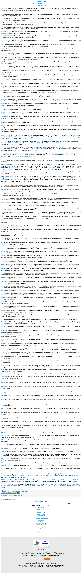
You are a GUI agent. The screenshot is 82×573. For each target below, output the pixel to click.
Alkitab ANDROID (41, 509)
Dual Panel (41, 532)
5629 (13, 166)
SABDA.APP (41, 526)
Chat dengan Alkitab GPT (17, 495)
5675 (54, 169)
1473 (9, 181)
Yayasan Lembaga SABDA (36, 553)
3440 (5, 137)
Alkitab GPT (13, 499)
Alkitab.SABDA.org (41, 523)
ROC (48, 505)
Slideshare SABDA (53, 555)
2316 (19, 137)
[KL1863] (39, 3)
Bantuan (41, 530)
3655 (10, 480)
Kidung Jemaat (41, 515)
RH (45, 505)
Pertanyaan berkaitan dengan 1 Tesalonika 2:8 (15, 491)
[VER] (34, 3)
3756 (77, 135)
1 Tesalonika (39, 5)
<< (35, 5)
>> (47, 5)
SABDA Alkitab (28, 555)
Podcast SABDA (40, 555)
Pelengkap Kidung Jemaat (41, 518)
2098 (12, 137)
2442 (31, 135)
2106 (48, 135)
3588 (58, 166)
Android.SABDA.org (41, 524)
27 (2, 138)
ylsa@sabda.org (41, 566)
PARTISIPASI (40, 559)
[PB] (48, 3)
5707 (70, 164)
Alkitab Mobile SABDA (41, 1)
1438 (55, 137)
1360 (63, 137)
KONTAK (34, 559)
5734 (31, 474)
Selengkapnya (59, 553)
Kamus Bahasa (41, 512)
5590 (43, 137)
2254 (11, 138)
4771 (44, 176)
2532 (36, 137)
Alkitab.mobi (41, 520)
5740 (35, 164)
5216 (25, 138)
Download (41, 507)
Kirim (18, 492)
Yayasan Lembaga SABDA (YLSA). (35, 563)
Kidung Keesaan (41, 514)
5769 (10, 477)
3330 (59, 135)
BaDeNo (41, 527)
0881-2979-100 (28, 566)
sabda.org (57, 566)
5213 (69, 135)
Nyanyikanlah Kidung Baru (41, 517)
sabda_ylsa (23, 553)
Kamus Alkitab (41, 511)
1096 (74, 137)
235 (29, 137)
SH (43, 505)
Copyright (41, 521)
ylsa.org (52, 566)
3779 (9, 135)
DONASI (47, 559)
